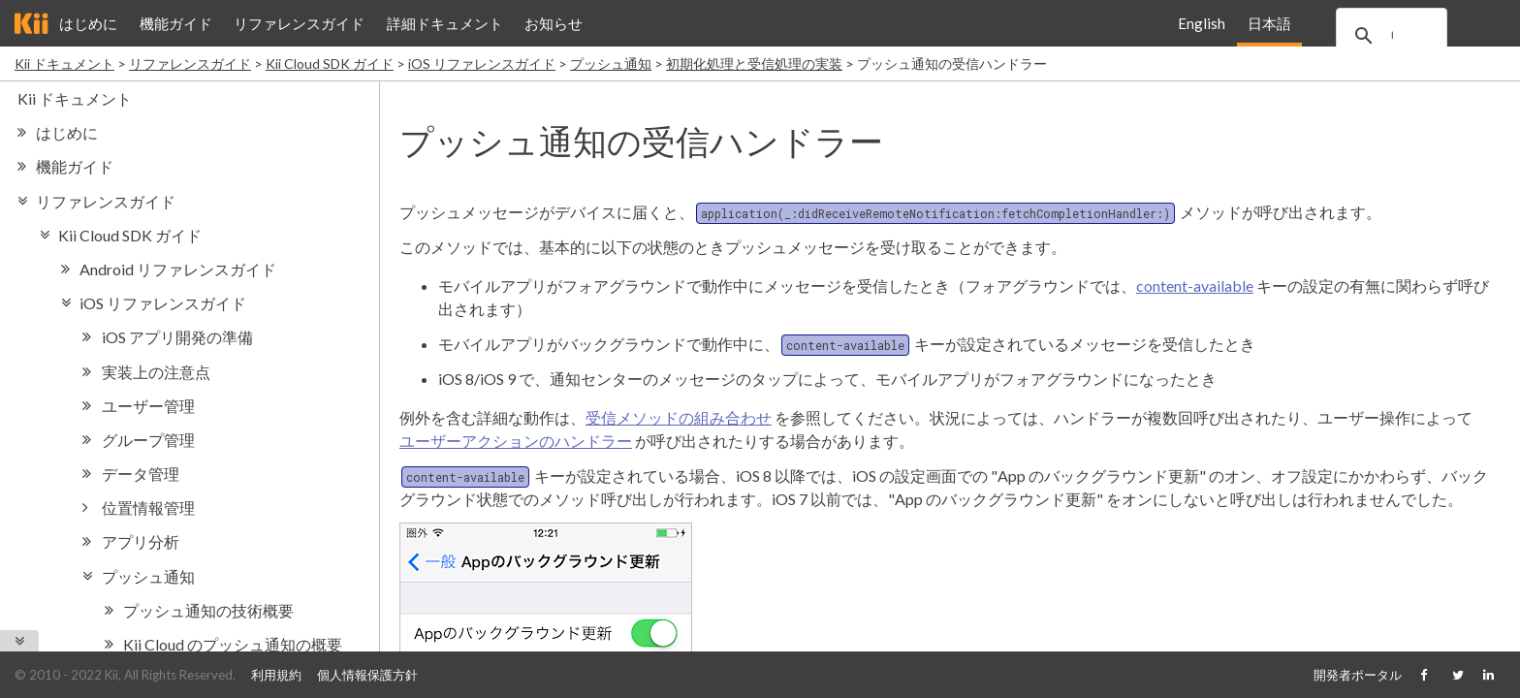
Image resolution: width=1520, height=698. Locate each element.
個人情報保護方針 (367, 674)
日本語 (1268, 23)
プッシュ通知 (610, 63)
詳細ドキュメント (445, 23)
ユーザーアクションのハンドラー (515, 440)
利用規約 (276, 674)
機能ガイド (176, 23)
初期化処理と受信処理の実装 (754, 63)
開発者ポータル (1358, 674)
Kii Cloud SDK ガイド (330, 63)
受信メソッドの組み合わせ (679, 417)
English (1201, 23)
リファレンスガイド (299, 23)
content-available (1194, 285)
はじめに (88, 23)
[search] (1404, 36)
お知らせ (553, 23)
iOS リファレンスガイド (481, 63)
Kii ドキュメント (64, 63)
